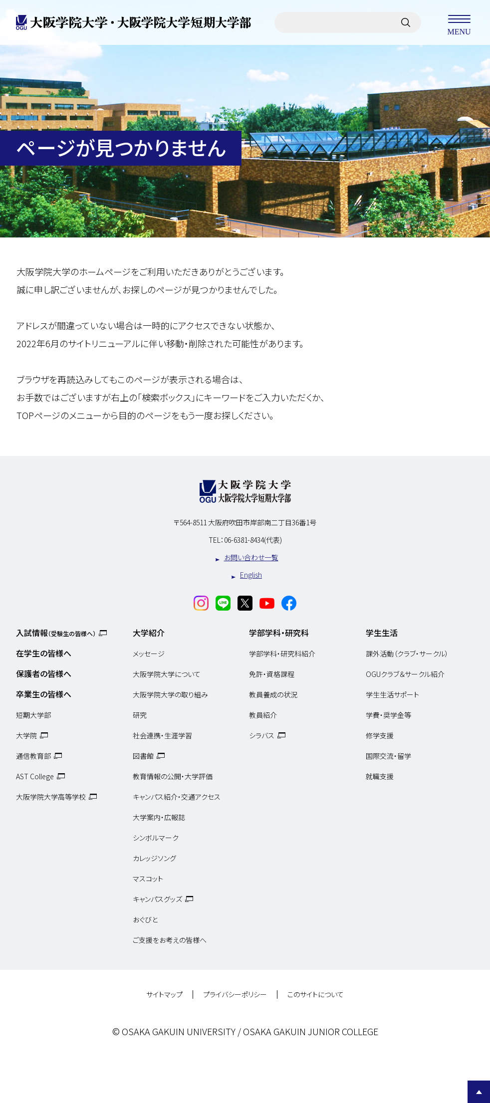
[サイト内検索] (405, 22)
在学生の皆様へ (43, 653)
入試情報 (56, 633)
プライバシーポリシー (235, 994)
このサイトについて (315, 994)
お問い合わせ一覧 (251, 557)
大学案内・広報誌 (159, 817)
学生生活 (382, 633)
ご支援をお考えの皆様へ (170, 940)
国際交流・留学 (388, 756)
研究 (140, 715)
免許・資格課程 (271, 674)
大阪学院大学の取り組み (170, 694)
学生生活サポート (392, 694)
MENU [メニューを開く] (459, 22)
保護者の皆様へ (43, 673)
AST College (35, 776)
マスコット (148, 878)
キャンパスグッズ (157, 899)
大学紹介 (149, 633)
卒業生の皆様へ (43, 694)
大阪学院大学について (167, 674)
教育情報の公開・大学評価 (173, 776)
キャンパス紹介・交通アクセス (177, 797)
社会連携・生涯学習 (162, 735)
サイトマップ (164, 994)
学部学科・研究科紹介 (282, 654)
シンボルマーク (156, 838)
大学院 (26, 735)
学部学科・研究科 (279, 633)
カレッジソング (154, 858)
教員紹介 (263, 715)
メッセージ (149, 654)
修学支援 (380, 735)
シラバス (261, 735)
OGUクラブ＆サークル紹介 (405, 674)
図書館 (143, 756)
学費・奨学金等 (388, 715)
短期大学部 (33, 715)
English (251, 575)
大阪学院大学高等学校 (51, 797)
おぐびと (145, 919)
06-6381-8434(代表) (253, 540)
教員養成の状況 (273, 694)
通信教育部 (33, 756)
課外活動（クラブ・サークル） (407, 654)
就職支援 (380, 776)
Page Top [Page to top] (479, 1092)
